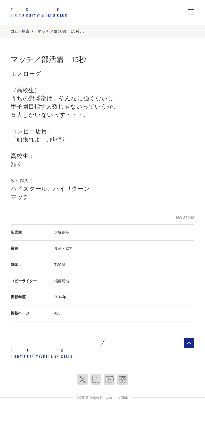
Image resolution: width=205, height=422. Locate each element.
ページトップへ (189, 343)
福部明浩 (61, 281)
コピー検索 (20, 31)
